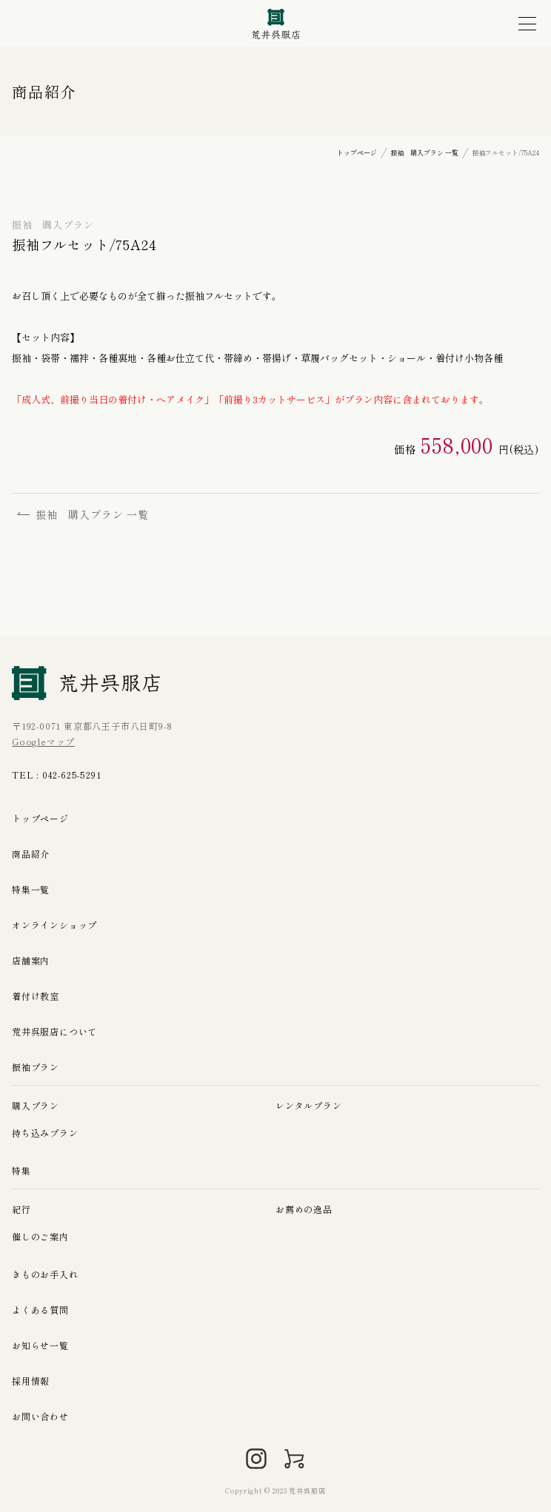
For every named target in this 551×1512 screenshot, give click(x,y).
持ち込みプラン (45, 1132)
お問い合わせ (40, 1416)
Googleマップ (43, 741)
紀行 (21, 1209)
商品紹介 (31, 853)
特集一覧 (31, 889)
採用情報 (31, 1380)
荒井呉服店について (54, 1031)
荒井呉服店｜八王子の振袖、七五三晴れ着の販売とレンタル (276, 24)
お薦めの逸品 (304, 1209)
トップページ (40, 818)
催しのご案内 (40, 1236)
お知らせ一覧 (40, 1345)
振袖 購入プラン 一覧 (83, 514)
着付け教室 (35, 995)
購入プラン (35, 1105)
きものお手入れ (45, 1274)
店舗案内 (31, 960)
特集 (21, 1170)
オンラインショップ (54, 924)
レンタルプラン (309, 1105)
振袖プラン (35, 1067)
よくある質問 (40, 1309)
